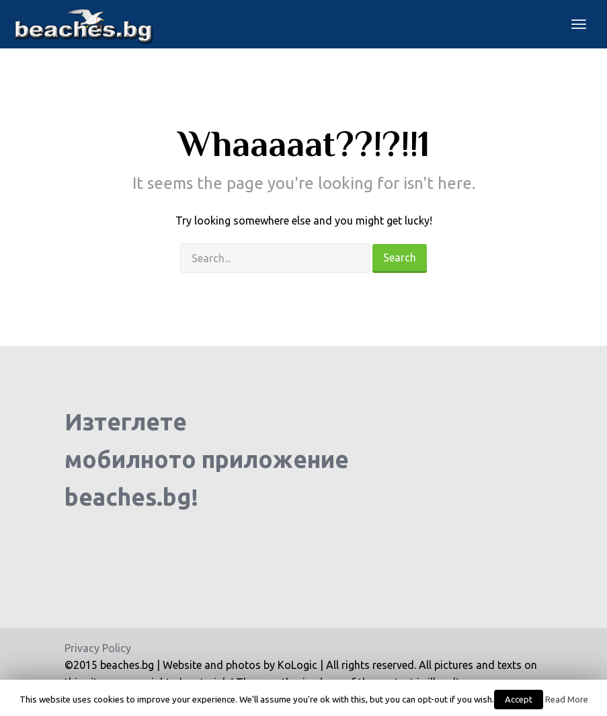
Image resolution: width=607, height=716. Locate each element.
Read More (566, 699)
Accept (518, 699)
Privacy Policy (98, 648)
